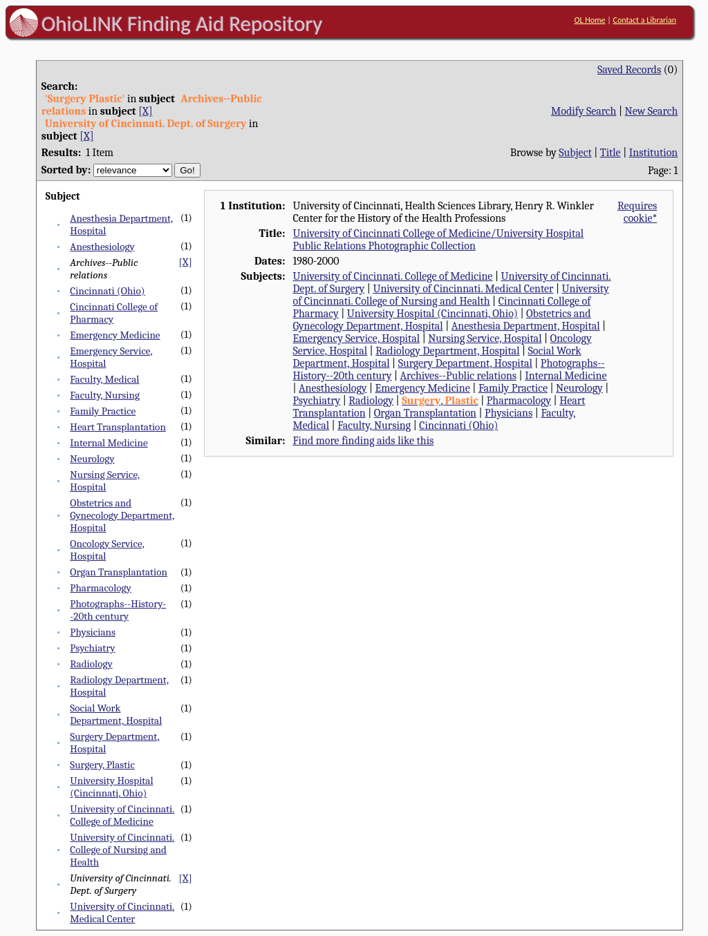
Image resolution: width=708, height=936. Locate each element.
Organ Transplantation (118, 572)
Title (610, 152)
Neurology (92, 458)
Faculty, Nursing (105, 395)
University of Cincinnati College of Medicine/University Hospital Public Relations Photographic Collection (438, 239)
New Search (651, 111)
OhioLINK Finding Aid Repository (182, 23)
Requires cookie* (637, 212)
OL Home (589, 20)
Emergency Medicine (115, 335)
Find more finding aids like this (363, 440)
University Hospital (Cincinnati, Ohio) (111, 786)
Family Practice (103, 411)
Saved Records (629, 70)
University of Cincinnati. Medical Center (122, 912)
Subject (575, 152)
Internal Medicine (108, 443)
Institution (653, 152)
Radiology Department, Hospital (447, 351)
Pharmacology (100, 588)
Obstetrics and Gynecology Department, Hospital (122, 515)
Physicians (92, 632)
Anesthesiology (102, 246)
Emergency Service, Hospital (356, 338)
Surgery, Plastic (102, 764)
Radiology (91, 664)
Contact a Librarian (644, 20)
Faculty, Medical (104, 379)
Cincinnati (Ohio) (107, 291)
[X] (145, 111)
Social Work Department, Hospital (116, 714)
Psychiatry (92, 648)
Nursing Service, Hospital (105, 480)
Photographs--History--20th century (118, 610)
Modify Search (583, 111)
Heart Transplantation (118, 427)
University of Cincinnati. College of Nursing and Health (122, 849)
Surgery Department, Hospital (465, 363)
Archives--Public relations (458, 376)
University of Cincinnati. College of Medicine (122, 815)
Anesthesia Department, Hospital (525, 326)
